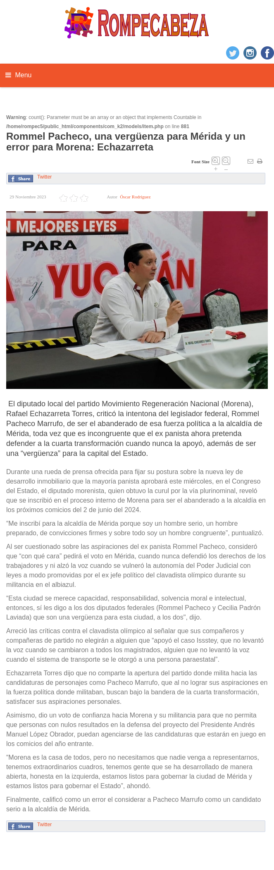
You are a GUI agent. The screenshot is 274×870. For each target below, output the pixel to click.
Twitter (44, 177)
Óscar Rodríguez (135, 197)
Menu (18, 75)
